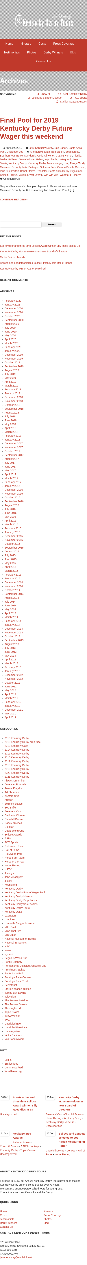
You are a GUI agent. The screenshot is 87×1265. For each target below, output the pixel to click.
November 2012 (14, 678)
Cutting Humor (64, 155)
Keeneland (11, 884)
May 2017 (10, 470)
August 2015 (12, 551)
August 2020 (12, 323)
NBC (7, 946)
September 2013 (14, 640)
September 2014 (14, 593)
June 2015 (10, 559)
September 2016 (14, 501)
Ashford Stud (12, 796)
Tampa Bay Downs (15, 992)
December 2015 (14, 536)
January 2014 (12, 624)
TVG (7, 1019)
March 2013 (11, 663)
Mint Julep (10, 934)
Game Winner (27, 159)
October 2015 (12, 543)
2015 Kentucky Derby (17, 753)
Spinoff (4, 174)
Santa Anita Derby (59, 171)
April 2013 (10, 659)
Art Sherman (12, 792)
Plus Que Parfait (9, 171)
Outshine (80, 167)
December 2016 (14, 489)
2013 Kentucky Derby (17, 738)
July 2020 (10, 327)
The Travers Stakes (16, 1004)
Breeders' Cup (13, 811)
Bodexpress (72, 151)
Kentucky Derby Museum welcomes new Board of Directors (34, 251)
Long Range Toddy (74, 163)
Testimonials (12, 52)
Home (9, 43)
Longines (10, 919)
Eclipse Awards (13, 834)
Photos (31, 52)
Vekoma (23, 174)
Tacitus (13, 174)
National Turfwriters (16, 942)
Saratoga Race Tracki (17, 981)
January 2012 (12, 705)
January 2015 (12, 578)
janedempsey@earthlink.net (16, 1257)
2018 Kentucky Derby (17, 765)
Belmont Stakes (14, 803)
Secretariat (11, 985)
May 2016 (10, 516)
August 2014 (12, 597)
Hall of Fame (12, 850)
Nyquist (9, 954)
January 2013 (12, 671)
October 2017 (12, 451)
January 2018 (12, 439)
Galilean (12, 159)
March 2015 (11, 570)
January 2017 (12, 485)
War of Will (35, 174)
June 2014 (10, 605)
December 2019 (14, 354)
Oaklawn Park (48, 167)
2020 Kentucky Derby (17, 772)
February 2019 (13, 389)
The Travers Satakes (16, 1000)
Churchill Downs (14, 819)
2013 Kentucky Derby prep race (23, 742)
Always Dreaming (15, 780)
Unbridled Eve (13, 1023)
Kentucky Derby (18, 163)
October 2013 (12, 636)
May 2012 (10, 690)
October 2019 (12, 362)
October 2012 (12, 682)
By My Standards (26, 155)
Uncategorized (15, 151)
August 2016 (12, 505)
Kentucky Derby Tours (17, 907)
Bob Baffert (60, 147)
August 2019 (12, 370)
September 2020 (14, 320)
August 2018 (12, 412)
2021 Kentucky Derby (74, 93)
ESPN (8, 838)
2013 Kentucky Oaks (16, 745)
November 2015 (14, 539)
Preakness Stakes (15, 969)
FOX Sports (80, 97)
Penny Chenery (13, 961)
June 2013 (10, 651)
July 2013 (10, 647)
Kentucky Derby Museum (19, 896)
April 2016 (10, 520)
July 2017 (10, 462)
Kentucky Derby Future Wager (45, 163)
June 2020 (10, 331)
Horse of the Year (14, 861)
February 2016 (13, 528)
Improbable (51, 159)
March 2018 (11, 431)
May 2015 (10, 563)
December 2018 (14, 397)
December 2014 (14, 582)
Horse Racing (12, 865)
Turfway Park (12, 1015)
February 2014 (13, 620)
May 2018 (10, 424)
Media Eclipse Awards (12, 257)
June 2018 (10, 420)
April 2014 (10, 613)
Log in (8, 1059)
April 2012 (10, 694)
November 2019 (14, 358)
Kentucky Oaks (13, 911)
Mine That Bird (13, 931)
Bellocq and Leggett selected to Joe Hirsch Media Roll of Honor (36, 262)
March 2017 (11, 478)
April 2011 (10, 717)
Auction (9, 799)
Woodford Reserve (70, 174)
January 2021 (12, 304)
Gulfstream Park (14, 846)
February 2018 (13, 435)
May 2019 (10, 377)
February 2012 (13, 701)
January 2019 (12, 393)
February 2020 (13, 347)
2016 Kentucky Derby (17, 757)
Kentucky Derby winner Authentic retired (23, 268)
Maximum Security (10, 167)
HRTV (8, 869)
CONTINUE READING (13, 199)
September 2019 (14, 366)
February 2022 (13, 300)
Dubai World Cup (14, 830)
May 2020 (10, 335)
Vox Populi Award (15, 1039)
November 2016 (14, 493)
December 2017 (14, 443)
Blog (73, 52)
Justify (8, 880)
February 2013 (13, 667)
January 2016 (12, 532)
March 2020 (11, 343)
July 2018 (10, 416)
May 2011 (10, 713)
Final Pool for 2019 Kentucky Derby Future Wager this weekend (36, 128)
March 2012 (11, 698)
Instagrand (65, 159)
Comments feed (14, 1067)
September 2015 (14, 547)
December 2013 (14, 628)
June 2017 (10, 466)
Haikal (39, 159)
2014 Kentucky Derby (17, 749)
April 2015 (10, 566)
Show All (46, 93)
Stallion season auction (73, 101)
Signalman (76, 171)
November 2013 (14, 632)
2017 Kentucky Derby (17, 761)
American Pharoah (15, 784)
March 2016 (11, 524)
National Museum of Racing (20, 938)
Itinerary (26, 43)
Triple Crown (12, 1012)
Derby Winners (53, 52)
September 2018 (14, 408)
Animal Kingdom (14, 788)
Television (10, 996)
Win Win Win (51, 174)
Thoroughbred (13, 1008)
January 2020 (12, 350)
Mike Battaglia (30, 167)
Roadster (42, 171)
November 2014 (14, 586)
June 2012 (10, 686)
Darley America (13, 823)
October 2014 (12, 590)
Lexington (10, 915)
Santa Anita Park (14, 973)
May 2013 (10, 655)
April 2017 (10, 474)
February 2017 (13, 482)
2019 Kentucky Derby (41, 147)
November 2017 (14, 447)
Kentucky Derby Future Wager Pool (25, 892)
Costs (42, 43)
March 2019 (11, 385)
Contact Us (43, 61)
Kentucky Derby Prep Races (21, 900)
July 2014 (10, 601)
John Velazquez (14, 877)
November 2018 (14, 401)
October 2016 (12, 497)
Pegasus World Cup (16, 958)
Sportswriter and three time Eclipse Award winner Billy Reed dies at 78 (40, 245)
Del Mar (9, 826)
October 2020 (12, 316)
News (8, 950)
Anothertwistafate (40, 151)
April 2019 (10, 381)
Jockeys (9, 873)
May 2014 (10, 609)
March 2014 (11, 617)
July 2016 (10, 509)
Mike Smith (11, 927)
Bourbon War (7, 155)
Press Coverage (63, 43)
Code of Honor (45, 155)
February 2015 (13, 574)
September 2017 (14, 455)
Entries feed (11, 1063)
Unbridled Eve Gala (16, 1027)
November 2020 (14, 312)
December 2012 (14, 674)
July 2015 (10, 555)
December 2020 (14, 308)
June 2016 (10, 512)
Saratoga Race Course (18, 977)
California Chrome (15, 815)
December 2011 (14, 709)
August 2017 (12, 458)
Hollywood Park (13, 853)
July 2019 (10, 374)
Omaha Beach (65, 167)
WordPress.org (13, 1071)
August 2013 (12, 644)
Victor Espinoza (13, 1035)
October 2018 (12, 404)
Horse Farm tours (15, 857)
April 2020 (10, 339)
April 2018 (10, 428)
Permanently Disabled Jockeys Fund (25, 965)
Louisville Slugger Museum (47, 97)
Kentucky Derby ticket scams (21, 904)
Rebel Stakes (27, 171)
